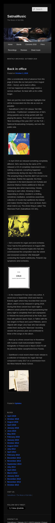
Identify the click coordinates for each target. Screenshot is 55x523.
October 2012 (13, 485)
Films (43, 44)
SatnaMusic (16, 16)
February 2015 (13, 437)
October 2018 (13, 419)
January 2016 (13, 428)
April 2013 (11, 470)
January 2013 (13, 476)
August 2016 (12, 422)
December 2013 (14, 458)
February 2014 (13, 455)
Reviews (24, 50)
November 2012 (14, 482)
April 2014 (11, 452)
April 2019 (11, 416)
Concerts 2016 (31, 44)
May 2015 (11, 434)
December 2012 (14, 479)
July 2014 (11, 449)
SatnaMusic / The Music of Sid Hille (19, 495)
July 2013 (11, 467)
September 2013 (14, 464)
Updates (18, 403)
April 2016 (11, 425)
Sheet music (35, 50)
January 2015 (13, 440)
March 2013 (12, 473)
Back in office (17, 68)
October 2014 (13, 443)
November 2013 (14, 461)
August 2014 (12, 446)
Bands (19, 44)
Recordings (12, 50)
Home (10, 44)
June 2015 (11, 431)
